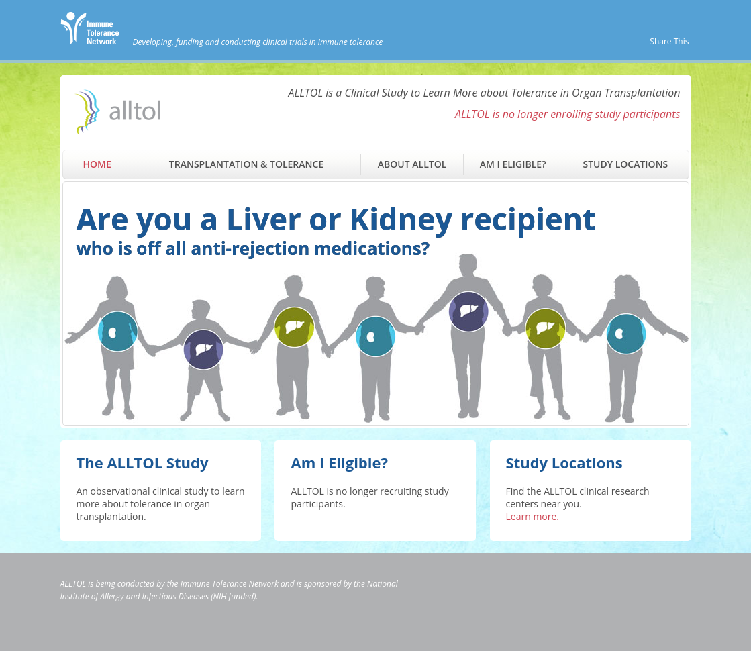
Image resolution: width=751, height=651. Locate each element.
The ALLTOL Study (143, 462)
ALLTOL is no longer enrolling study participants (568, 114)
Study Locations (625, 164)
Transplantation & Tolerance (246, 164)
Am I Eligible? (513, 164)
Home (97, 164)
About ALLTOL (412, 164)
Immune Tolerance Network (230, 583)
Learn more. (533, 516)
